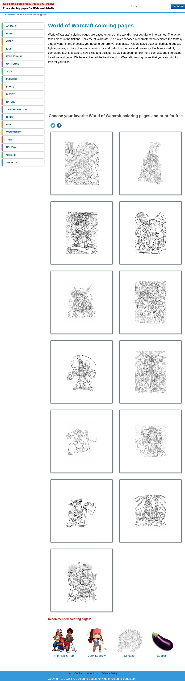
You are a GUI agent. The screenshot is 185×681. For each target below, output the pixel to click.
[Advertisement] (115, 87)
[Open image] (81, 163)
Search (178, 6)
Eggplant (163, 642)
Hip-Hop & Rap (64, 642)
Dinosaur (130, 642)
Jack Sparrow (97, 642)
